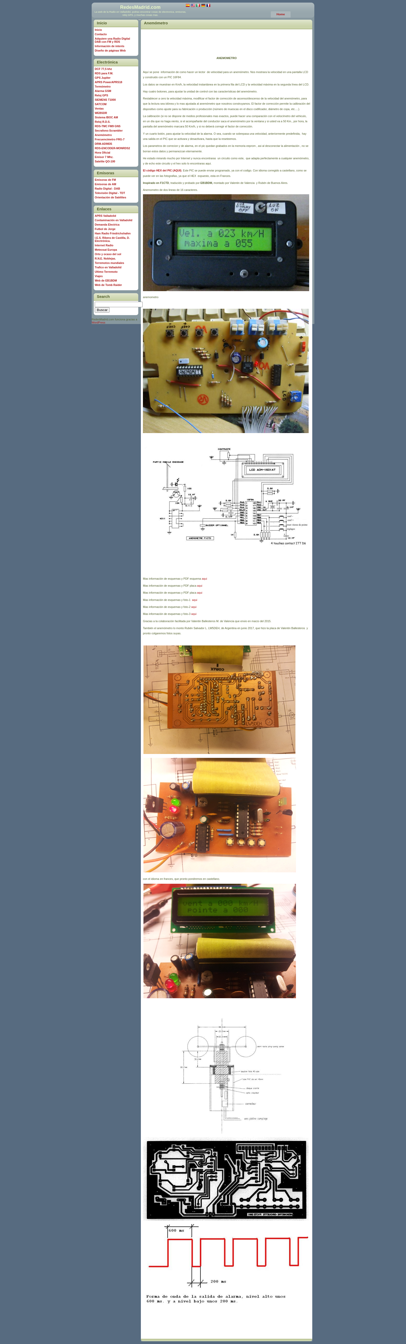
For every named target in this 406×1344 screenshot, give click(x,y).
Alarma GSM (103, 90)
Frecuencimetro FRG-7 (110, 139)
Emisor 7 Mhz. (104, 157)
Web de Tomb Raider (108, 284)
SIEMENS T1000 (105, 99)
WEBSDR (101, 112)
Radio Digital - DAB (107, 188)
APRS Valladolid (105, 215)
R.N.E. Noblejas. (105, 258)
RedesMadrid (135, 7)
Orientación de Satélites (110, 197)
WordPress (98, 322)
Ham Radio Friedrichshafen (113, 233)
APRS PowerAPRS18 (108, 82)
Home (281, 14)
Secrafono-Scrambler (109, 130)
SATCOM (100, 104)
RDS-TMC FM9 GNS (107, 126)
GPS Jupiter (103, 77)
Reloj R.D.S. (102, 121)
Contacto (101, 34)
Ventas (99, 108)
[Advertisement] (226, 39)
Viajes (99, 276)
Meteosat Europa (106, 249)
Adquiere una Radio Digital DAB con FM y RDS (112, 40)
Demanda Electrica (107, 224)
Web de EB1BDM (106, 280)
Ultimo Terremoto (106, 271)
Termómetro (103, 86)
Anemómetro (156, 23)
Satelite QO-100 (105, 161)
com (156, 7)
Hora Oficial (102, 152)
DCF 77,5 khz (103, 68)
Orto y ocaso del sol (108, 254)
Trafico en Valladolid (108, 267)
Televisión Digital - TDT (110, 193)
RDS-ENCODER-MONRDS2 (112, 148)
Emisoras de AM (105, 184)
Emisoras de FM (105, 179)
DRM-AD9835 (103, 143)
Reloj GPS (101, 95)
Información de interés (109, 46)
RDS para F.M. (104, 73)
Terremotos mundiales (109, 262)
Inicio (98, 29)
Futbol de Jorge (105, 229)
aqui (204, 578)
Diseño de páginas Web (110, 50)
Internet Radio (104, 245)
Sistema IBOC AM (106, 117)
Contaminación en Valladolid (113, 220)
